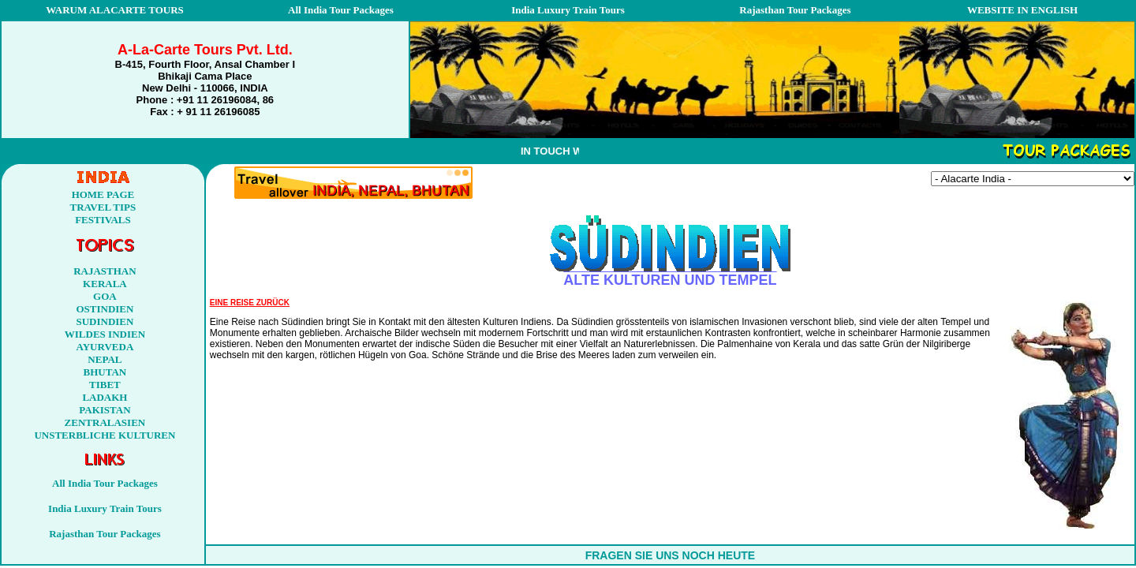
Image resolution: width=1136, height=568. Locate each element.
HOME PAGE (103, 194)
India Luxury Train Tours (568, 10)
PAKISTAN (104, 410)
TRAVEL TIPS (103, 207)
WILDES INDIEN (105, 334)
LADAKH (104, 397)
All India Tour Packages (341, 10)
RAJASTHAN (104, 271)
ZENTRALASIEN (105, 422)
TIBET (105, 384)
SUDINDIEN (104, 321)
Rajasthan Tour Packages (794, 10)
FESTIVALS (103, 220)
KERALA (105, 284)
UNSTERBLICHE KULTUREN (104, 435)
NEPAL (104, 359)
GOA (105, 296)
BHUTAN (105, 372)
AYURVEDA (105, 347)
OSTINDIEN (104, 309)
